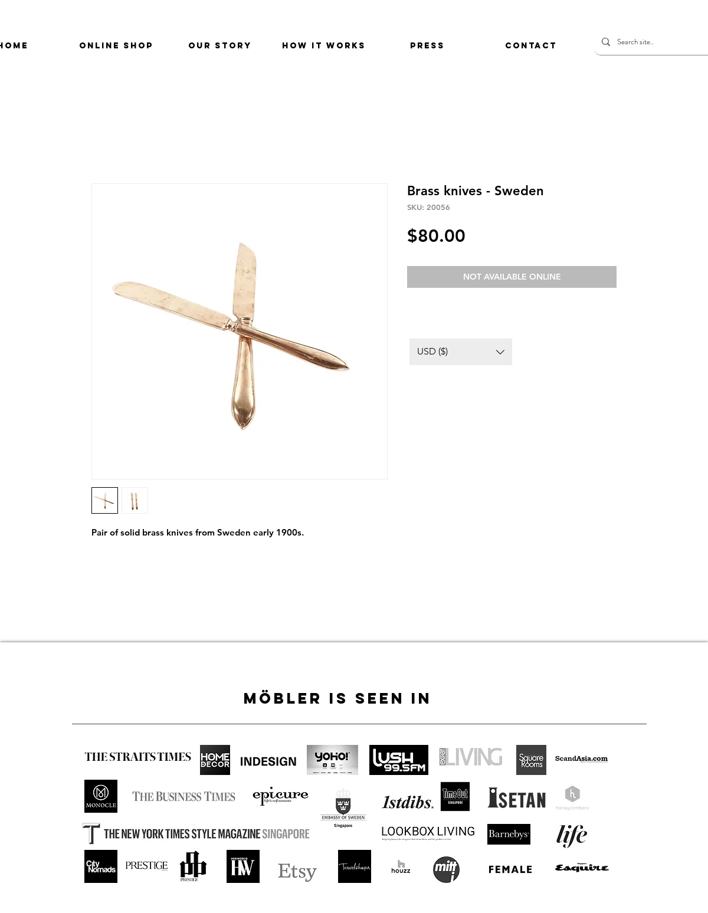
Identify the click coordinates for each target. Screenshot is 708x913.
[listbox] (460, 352)
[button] (460, 352)
